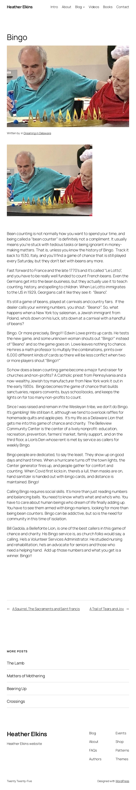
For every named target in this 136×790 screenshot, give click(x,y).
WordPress (122, 781)
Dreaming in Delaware (37, 133)
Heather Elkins (20, 7)
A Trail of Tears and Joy (107, 608)
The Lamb (15, 663)
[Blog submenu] (84, 7)
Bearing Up (16, 688)
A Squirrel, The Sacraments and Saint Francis (46, 608)
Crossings (16, 701)
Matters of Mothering (26, 676)
